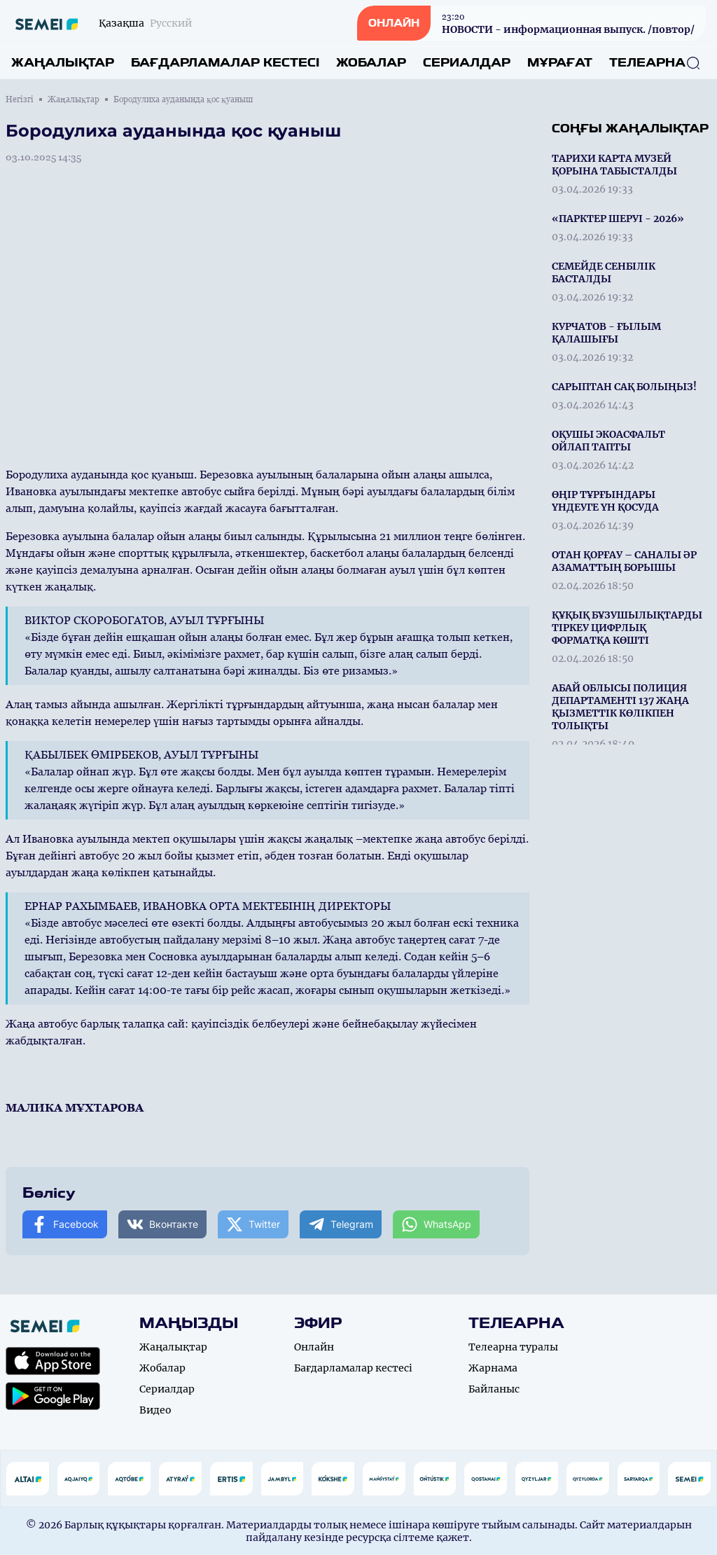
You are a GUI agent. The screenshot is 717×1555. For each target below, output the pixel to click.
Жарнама (492, 1368)
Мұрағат (559, 62)
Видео (155, 1410)
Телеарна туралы (513, 1347)
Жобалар (371, 62)
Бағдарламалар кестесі (225, 62)
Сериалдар (466, 62)
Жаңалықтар (62, 62)
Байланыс (494, 1389)
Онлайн (314, 1347)
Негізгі (20, 99)
